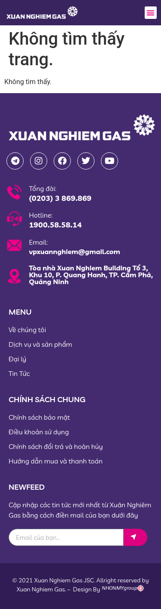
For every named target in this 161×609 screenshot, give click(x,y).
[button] (151, 12)
